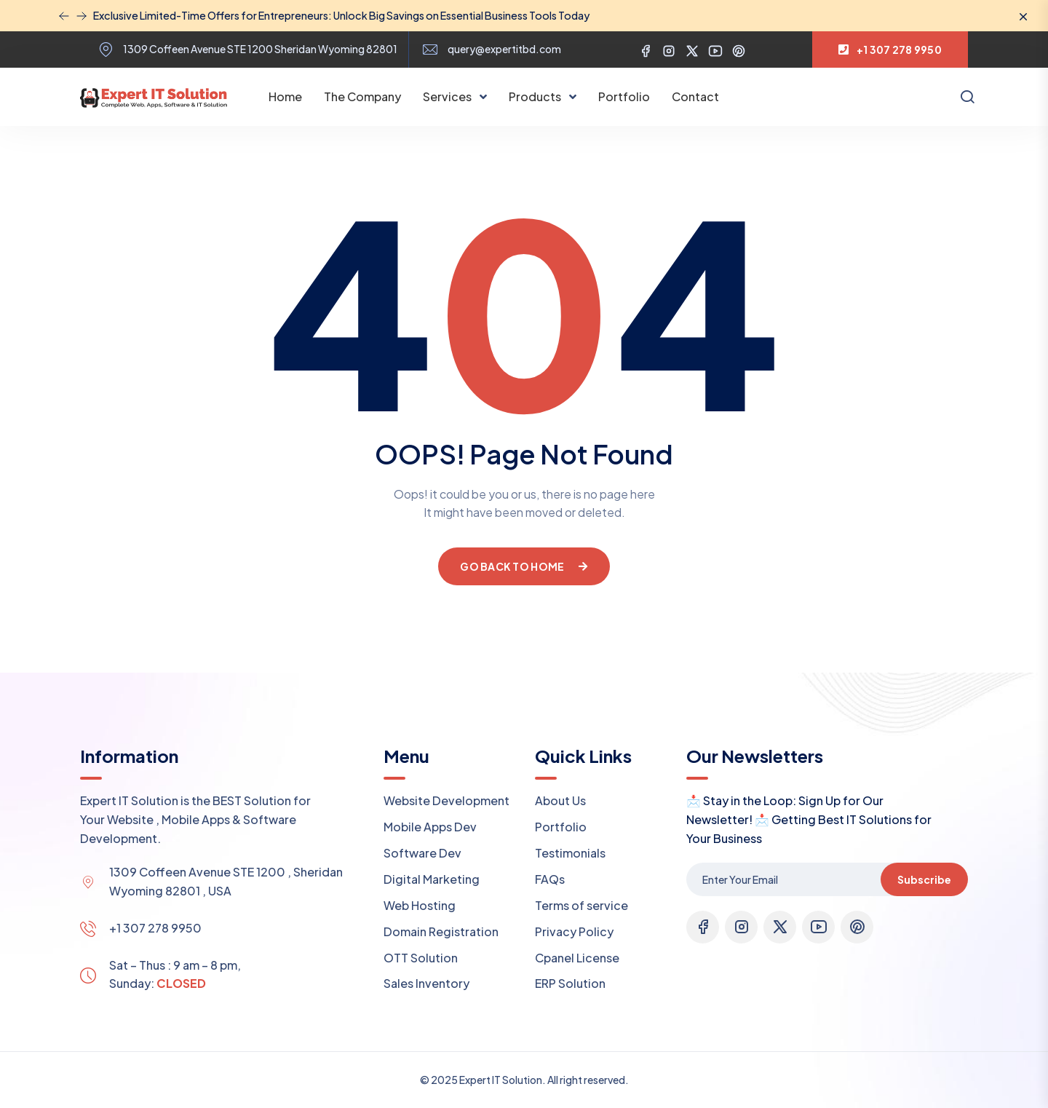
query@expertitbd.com (504, 49)
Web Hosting (420, 905)
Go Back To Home (523, 566)
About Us (560, 800)
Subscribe (924, 879)
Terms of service (581, 905)
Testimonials (570, 852)
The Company (362, 96)
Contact (695, 96)
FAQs (550, 879)
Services (448, 96)
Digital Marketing (432, 879)
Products (536, 96)
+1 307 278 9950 (155, 927)
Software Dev (422, 852)
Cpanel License (577, 957)
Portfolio (624, 96)
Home (285, 96)
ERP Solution (570, 983)
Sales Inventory (426, 983)
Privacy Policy (574, 931)
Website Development (446, 800)
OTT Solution (421, 957)
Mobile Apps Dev (430, 826)
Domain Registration (441, 931)
